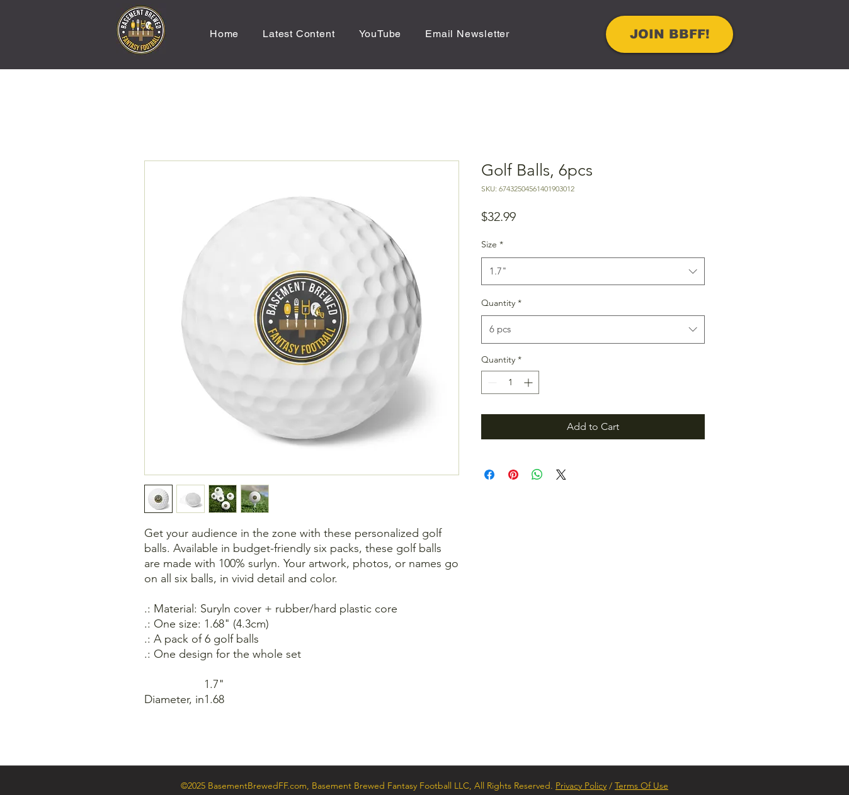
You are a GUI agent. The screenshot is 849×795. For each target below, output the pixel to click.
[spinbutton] (510, 382)
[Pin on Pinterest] (513, 474)
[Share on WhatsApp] (537, 474)
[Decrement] (491, 382)
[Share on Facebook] (489, 474)
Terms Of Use (641, 785)
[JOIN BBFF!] (669, 34)
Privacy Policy (581, 785)
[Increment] (529, 382)
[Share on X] (561, 474)
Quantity (501, 302)
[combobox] (593, 271)
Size (492, 244)
